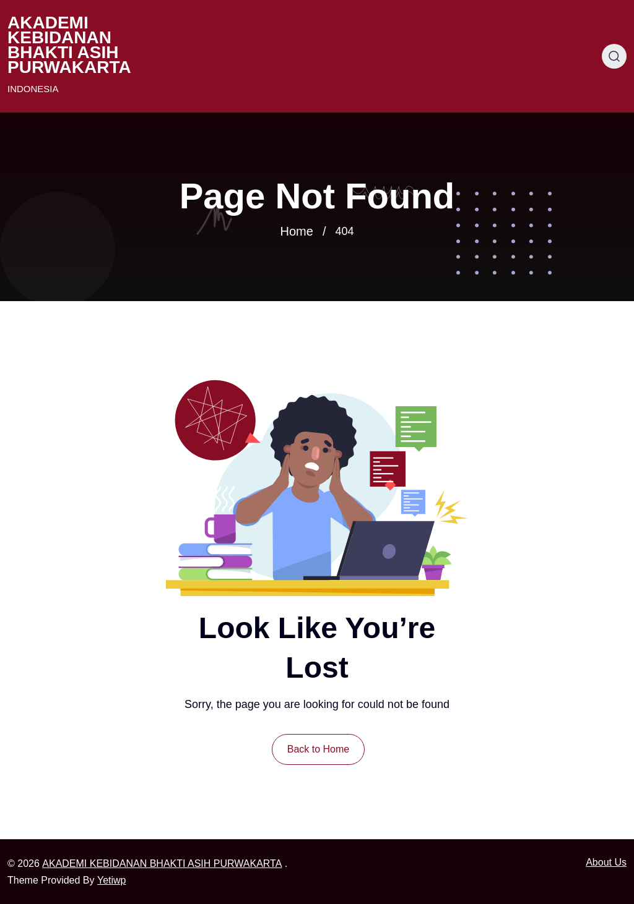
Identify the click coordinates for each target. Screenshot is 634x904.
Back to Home (318, 749)
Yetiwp (111, 880)
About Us (606, 862)
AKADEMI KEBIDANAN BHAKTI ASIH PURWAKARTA (69, 45)
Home (296, 231)
